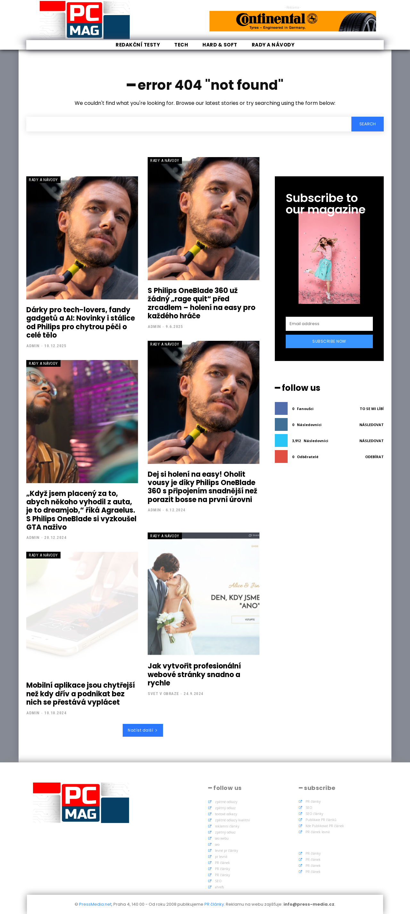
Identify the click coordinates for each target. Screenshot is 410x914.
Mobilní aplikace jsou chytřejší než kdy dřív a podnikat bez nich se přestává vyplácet (80, 693)
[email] (329, 324)
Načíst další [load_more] (143, 730)
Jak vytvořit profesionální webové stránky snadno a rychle (194, 674)
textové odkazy (226, 814)
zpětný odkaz (225, 808)
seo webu (222, 838)
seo (217, 844)
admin (33, 345)
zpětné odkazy (226, 802)
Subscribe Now (329, 341)
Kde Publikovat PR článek (325, 826)
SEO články (314, 813)
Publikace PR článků (321, 820)
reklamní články (227, 826)
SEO (218, 881)
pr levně (221, 856)
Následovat (371, 424)
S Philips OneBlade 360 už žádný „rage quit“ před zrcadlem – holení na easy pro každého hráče (201, 303)
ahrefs (219, 887)
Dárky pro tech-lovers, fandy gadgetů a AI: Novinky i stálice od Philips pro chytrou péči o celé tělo (80, 322)
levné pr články (226, 850)
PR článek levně (318, 832)
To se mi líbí (372, 408)
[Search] (367, 124)
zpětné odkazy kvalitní (232, 820)
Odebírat (374, 456)
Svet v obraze (163, 693)
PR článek (222, 862)
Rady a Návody (43, 179)
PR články (222, 869)
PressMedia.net (95, 904)
